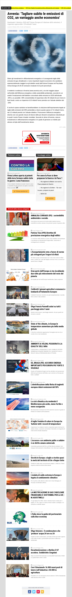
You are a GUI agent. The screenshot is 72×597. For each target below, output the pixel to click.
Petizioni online (14, 155)
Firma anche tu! (20, 191)
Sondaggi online (44, 155)
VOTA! (50, 198)
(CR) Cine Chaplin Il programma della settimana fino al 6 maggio (44, 8)
